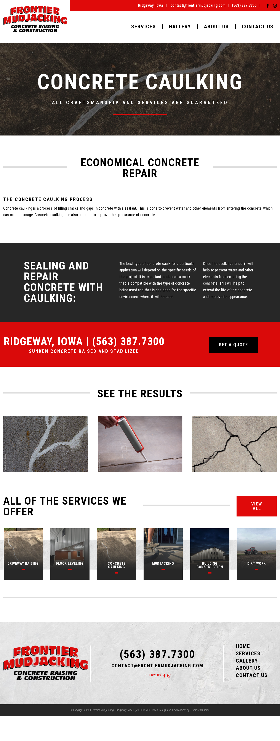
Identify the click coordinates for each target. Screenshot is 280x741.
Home (243, 646)
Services (143, 27)
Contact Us (258, 27)
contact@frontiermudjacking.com (197, 5)
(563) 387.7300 (244, 5)
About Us (216, 27)
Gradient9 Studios (200, 710)
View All (256, 506)
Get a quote (233, 344)
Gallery (180, 27)
